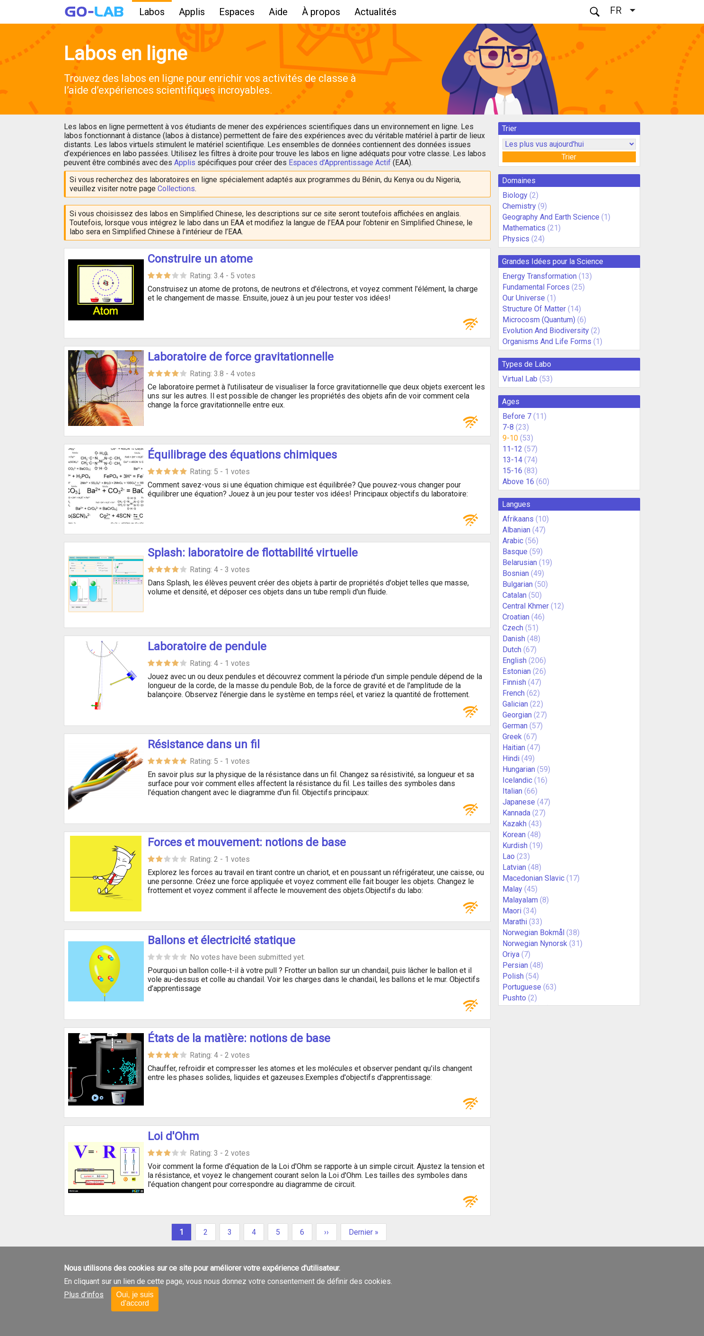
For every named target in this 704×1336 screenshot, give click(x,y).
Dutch (511, 649)
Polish (513, 976)
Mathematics (524, 227)
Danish (513, 638)
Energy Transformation (539, 276)
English (514, 660)
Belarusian (519, 562)
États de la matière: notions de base (239, 1038)
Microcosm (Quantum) (538, 319)
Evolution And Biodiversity (545, 330)
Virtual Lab (519, 378)
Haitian (513, 747)
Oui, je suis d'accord (134, 1299)
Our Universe (523, 297)
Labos (152, 12)
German (515, 725)
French (513, 693)
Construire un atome (200, 258)
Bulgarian (517, 584)
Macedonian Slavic (533, 878)
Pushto (514, 997)
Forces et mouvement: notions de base (247, 842)
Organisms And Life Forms (546, 341)
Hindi (510, 758)
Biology (515, 195)
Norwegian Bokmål (533, 932)
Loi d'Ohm (173, 1136)
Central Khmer (525, 606)
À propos (321, 12)
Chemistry (519, 206)
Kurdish (515, 845)
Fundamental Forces (536, 287)
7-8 (508, 427)
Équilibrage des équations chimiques (242, 454)
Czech (512, 627)
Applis (192, 12)
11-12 (512, 448)
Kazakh (514, 823)
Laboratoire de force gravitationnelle (241, 356)
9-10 (510, 438)
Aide (278, 12)
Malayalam (520, 899)
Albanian (516, 529)
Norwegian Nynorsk (534, 943)
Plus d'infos (84, 1294)
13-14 (512, 459)
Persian (515, 965)
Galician (515, 703)
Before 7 (516, 416)
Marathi (514, 921)
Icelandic (517, 780)
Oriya (510, 954)
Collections (176, 188)
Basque (515, 551)
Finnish (514, 682)
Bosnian (515, 573)
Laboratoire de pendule (207, 646)
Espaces (237, 12)
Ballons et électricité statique (221, 940)
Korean (514, 834)
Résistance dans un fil (204, 744)
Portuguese (521, 986)
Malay (512, 889)
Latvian (514, 867)
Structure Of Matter (534, 308)
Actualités (375, 12)
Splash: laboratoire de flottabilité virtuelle (253, 552)
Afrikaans (518, 518)
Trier (569, 156)
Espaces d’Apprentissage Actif (340, 162)
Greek (512, 736)
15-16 (512, 470)
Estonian (516, 671)
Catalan (514, 595)
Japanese (518, 801)
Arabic (512, 540)
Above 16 (518, 481)
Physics (515, 238)
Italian (512, 791)
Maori (511, 910)
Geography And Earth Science (550, 216)
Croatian (515, 616)
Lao (508, 856)
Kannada (516, 812)
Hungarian (518, 769)
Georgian (517, 714)
